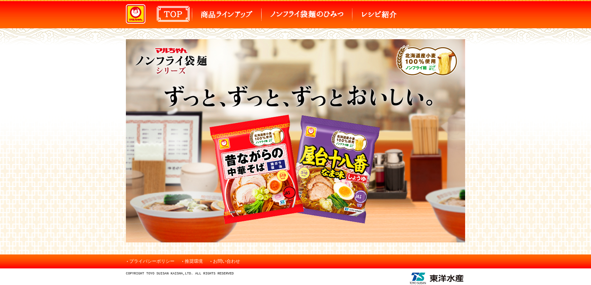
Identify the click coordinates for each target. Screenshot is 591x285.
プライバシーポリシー (152, 261)
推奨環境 (194, 261)
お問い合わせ (226, 261)
